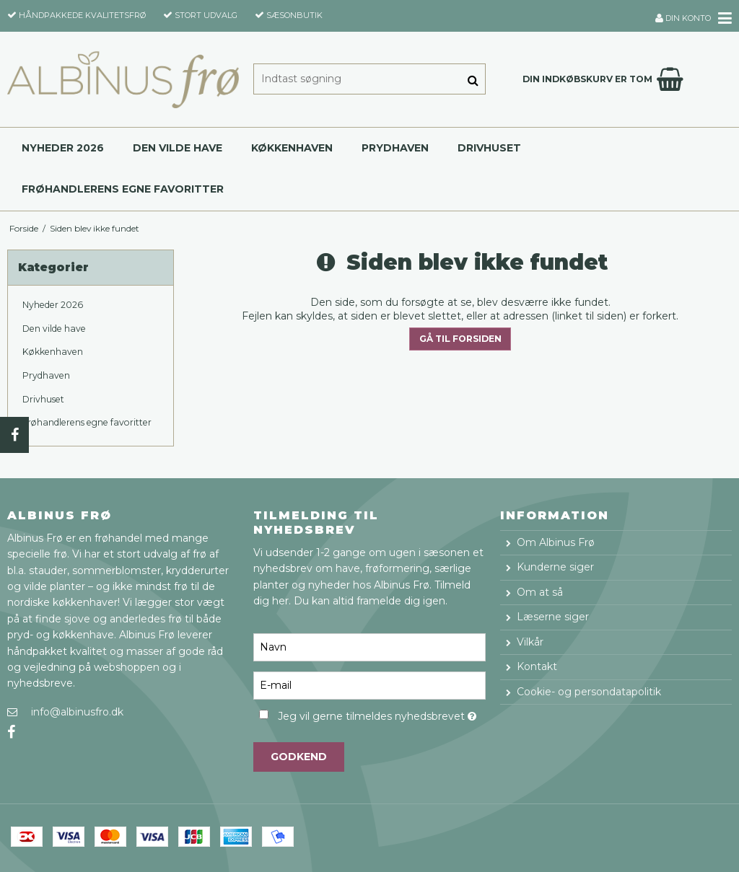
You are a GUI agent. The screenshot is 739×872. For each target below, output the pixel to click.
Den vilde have (177, 147)
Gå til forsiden (460, 338)
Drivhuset (489, 147)
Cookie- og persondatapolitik (589, 691)
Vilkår (530, 641)
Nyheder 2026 (63, 147)
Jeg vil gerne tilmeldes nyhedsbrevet (381, 714)
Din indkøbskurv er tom (605, 79)
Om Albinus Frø (556, 542)
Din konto (683, 18)
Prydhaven (395, 147)
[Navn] (369, 646)
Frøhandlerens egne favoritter (123, 188)
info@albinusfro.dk (77, 711)
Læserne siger (553, 616)
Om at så (540, 592)
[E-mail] (369, 685)
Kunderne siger (555, 566)
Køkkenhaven (292, 147)
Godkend (299, 756)
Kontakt (537, 666)
